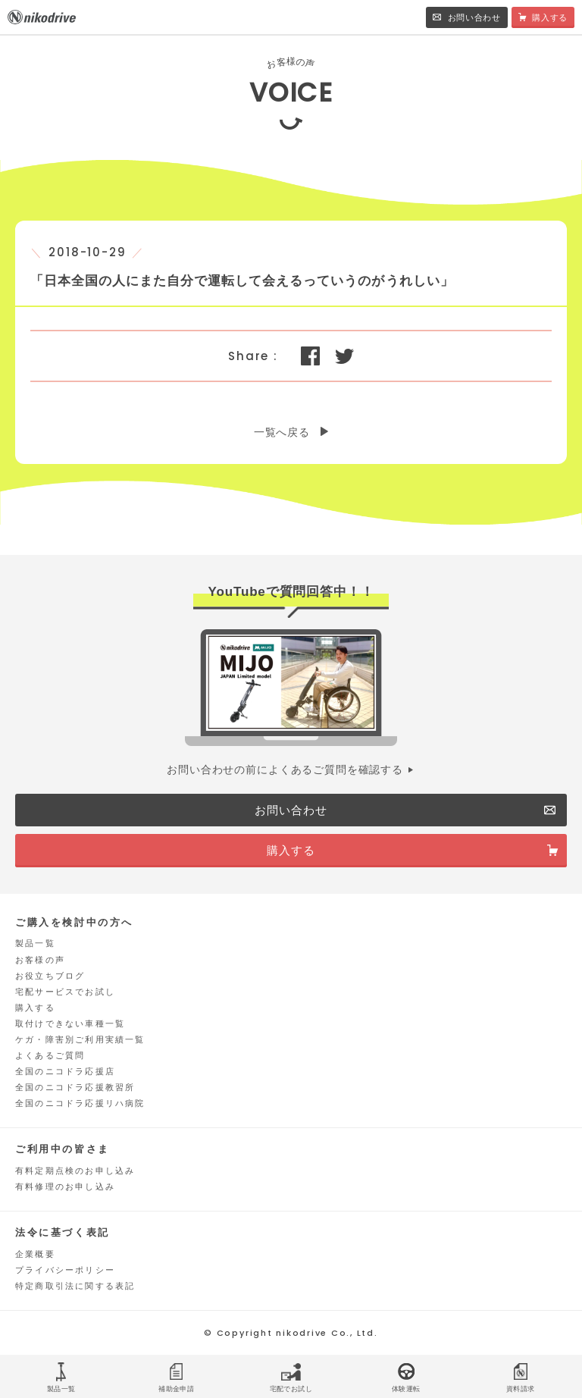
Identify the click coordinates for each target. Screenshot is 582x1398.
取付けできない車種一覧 (70, 1023)
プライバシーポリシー (65, 1269)
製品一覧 (35, 943)
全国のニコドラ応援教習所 (75, 1087)
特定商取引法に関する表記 (75, 1285)
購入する (35, 1007)
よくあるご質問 (50, 1055)
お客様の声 (40, 959)
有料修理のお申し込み (65, 1186)
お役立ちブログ (50, 975)
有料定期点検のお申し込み (75, 1170)
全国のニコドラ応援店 (65, 1071)
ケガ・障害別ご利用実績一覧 (80, 1039)
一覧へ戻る (282, 432)
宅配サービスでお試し (65, 991)
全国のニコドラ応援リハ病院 (80, 1103)
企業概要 (35, 1254)
